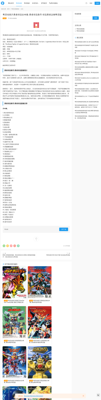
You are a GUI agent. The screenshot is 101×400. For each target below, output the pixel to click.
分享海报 (66, 246)
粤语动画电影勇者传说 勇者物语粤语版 (13, 382)
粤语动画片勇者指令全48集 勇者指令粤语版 (36, 341)
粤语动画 (19, 3)
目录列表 (35, 3)
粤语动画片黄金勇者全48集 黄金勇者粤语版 (59, 341)
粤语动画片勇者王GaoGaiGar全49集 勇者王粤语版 (59, 382)
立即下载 (63, 229)
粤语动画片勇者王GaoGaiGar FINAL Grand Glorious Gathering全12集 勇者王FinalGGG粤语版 (36, 382)
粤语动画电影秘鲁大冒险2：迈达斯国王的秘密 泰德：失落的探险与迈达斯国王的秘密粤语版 (87, 91)
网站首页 (11, 3)
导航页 (44, 3)
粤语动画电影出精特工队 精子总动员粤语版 (87, 42)
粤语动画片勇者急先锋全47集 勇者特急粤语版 (36, 301)
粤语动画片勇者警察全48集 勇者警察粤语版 (59, 301)
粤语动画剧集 (13, 18)
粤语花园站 (53, 3)
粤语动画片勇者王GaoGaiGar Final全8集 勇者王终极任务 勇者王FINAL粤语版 (13, 301)
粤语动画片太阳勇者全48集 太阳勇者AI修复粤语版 (13, 341)
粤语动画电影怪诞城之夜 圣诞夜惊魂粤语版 (87, 101)
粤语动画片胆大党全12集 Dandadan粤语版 (58, 255)
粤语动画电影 (8, 348)
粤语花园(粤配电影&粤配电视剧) (33, 396)
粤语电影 (27, 3)
